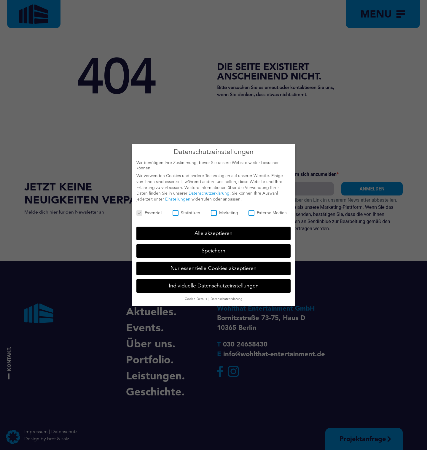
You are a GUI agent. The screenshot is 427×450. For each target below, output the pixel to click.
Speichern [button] (213, 247)
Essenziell (149, 209)
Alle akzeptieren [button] (213, 230)
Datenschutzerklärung (209, 190)
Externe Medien (267, 209)
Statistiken (186, 209)
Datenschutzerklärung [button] (227, 295)
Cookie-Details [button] (196, 295)
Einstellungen (177, 195)
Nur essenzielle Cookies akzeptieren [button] (213, 265)
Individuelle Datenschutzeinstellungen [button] (214, 282)
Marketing (224, 209)
